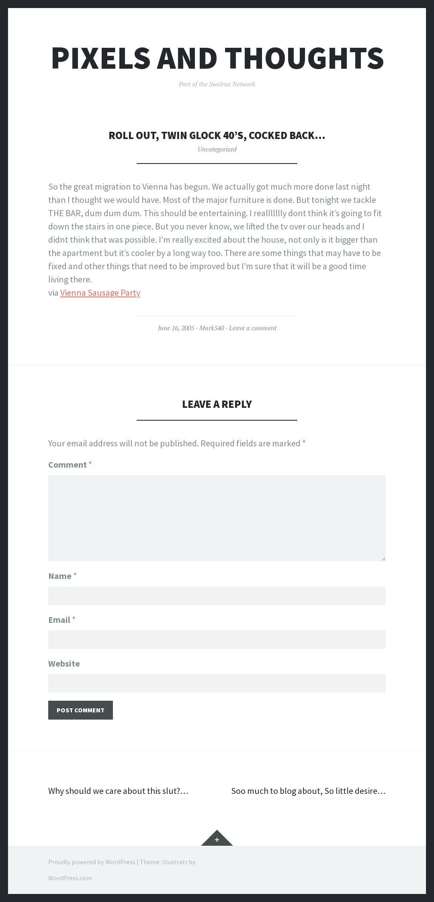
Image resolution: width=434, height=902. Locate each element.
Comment (70, 464)
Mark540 (211, 327)
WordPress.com (70, 878)
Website (64, 663)
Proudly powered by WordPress (91, 862)
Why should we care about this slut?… (118, 790)
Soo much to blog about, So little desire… (308, 790)
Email (62, 619)
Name (62, 575)
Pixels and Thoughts (217, 57)
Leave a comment (252, 327)
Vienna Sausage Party (100, 292)
